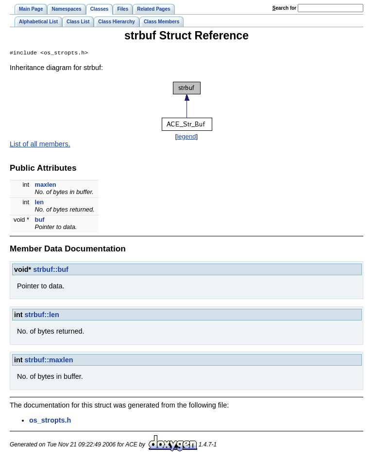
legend (186, 137)
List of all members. (40, 145)
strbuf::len (42, 316)
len (39, 203)
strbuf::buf (50, 270)
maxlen (45, 185)
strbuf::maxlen (49, 361)
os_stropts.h (50, 421)
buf (40, 220)
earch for (284, 8)
